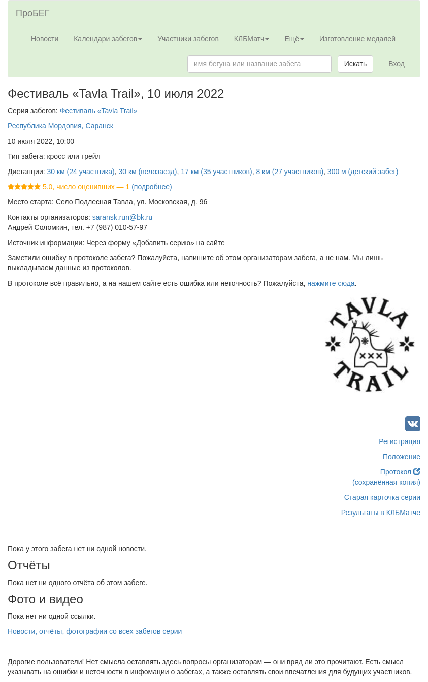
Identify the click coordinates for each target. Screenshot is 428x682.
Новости (44, 39)
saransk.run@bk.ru (122, 217)
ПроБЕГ (33, 13)
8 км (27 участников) (289, 171)
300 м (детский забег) (362, 171)
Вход (396, 64)
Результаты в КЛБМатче (380, 512)
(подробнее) (151, 187)
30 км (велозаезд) (147, 171)
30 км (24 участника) (81, 171)
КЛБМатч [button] (252, 39)
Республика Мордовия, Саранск (60, 126)
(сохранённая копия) (386, 482)
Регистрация (399, 441)
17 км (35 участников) (216, 171)
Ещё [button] (294, 39)
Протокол (400, 472)
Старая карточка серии (382, 497)
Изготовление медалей (357, 39)
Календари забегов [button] (108, 39)
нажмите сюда (330, 283)
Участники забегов (188, 39)
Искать (355, 64)
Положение (401, 457)
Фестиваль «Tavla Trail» (99, 111)
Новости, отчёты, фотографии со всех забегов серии (95, 631)
